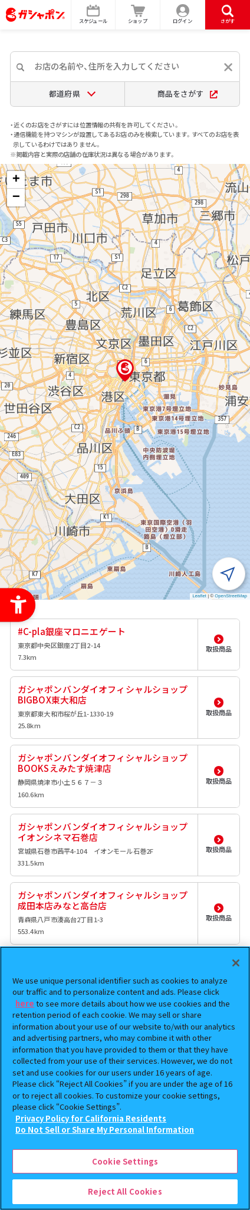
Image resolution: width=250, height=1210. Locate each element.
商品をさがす (187, 93)
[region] (125, 1078)
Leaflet (199, 596)
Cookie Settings (125, 1161)
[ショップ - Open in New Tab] (138, 14)
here (24, 1003)
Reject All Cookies (125, 1191)
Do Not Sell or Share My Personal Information (104, 1129)
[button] (125, 370)
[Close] (236, 963)
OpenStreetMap (231, 596)
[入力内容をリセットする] (228, 67)
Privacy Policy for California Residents (90, 1118)
